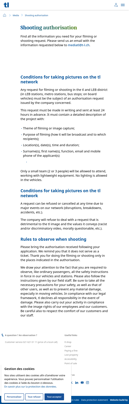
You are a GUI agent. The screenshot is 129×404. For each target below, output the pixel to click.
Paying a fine (70, 350)
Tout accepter (54, 396)
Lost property (71, 354)
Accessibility (70, 359)
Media (16, 15)
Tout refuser (34, 396)
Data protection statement (94, 399)
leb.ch (67, 367)
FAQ (66, 371)
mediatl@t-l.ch (78, 45)
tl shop (67, 342)
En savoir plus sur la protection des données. (30, 386)
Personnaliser (14, 396)
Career (67, 346)
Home (4, 15)
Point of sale (70, 363)
